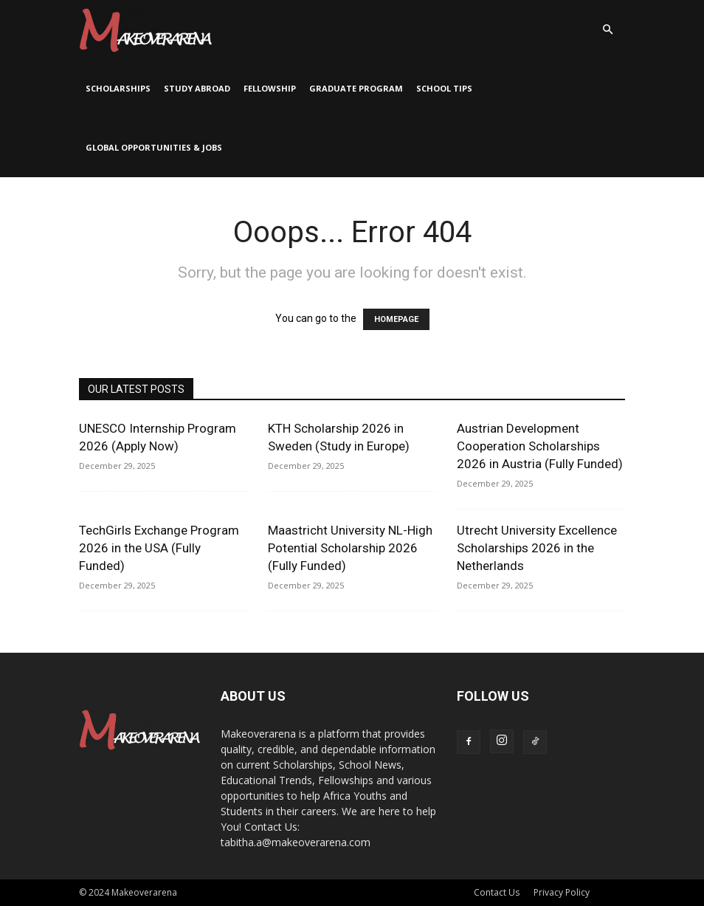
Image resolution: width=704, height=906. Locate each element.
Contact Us (497, 892)
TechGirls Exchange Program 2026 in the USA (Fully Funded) (159, 548)
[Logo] (145, 29)
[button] (607, 30)
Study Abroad (197, 88)
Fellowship (270, 88)
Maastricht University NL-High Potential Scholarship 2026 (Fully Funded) (350, 548)
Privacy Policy (562, 892)
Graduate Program (356, 88)
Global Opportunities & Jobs (154, 147)
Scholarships (118, 88)
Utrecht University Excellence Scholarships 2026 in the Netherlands (537, 548)
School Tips (444, 88)
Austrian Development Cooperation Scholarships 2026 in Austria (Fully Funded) (540, 446)
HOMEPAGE (396, 319)
